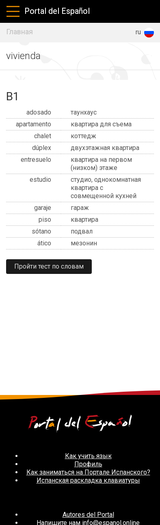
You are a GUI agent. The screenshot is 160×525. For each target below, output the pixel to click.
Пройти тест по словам (49, 266)
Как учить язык (88, 456)
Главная (19, 32)
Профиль (88, 464)
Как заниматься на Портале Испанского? (88, 472)
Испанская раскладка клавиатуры (88, 480)
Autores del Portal (88, 514)
